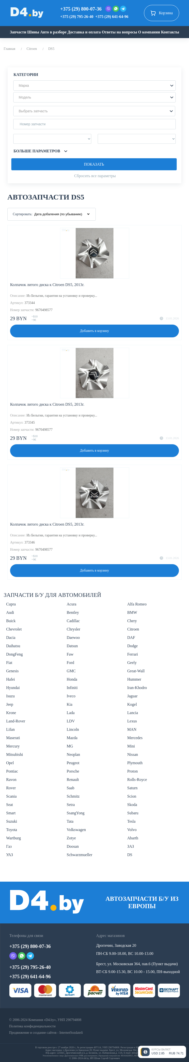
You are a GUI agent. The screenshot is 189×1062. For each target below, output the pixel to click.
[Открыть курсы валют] (162, 1052)
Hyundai (13, 688)
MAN (131, 729)
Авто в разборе (53, 32)
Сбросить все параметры (95, 176)
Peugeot (73, 763)
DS (129, 855)
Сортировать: (22, 214)
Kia (69, 704)
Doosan (73, 846)
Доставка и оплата (84, 32)
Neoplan (73, 754)
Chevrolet (14, 629)
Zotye (71, 838)
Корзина (161, 13)
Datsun (72, 646)
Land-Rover (15, 721)
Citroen (32, 49)
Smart (11, 813)
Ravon (11, 779)
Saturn (132, 788)
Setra (71, 805)
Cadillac (73, 621)
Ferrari (132, 654)
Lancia (132, 713)
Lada (71, 713)
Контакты (170, 32)
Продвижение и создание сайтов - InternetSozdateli (46, 1032)
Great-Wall (136, 671)
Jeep (9, 704)
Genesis (12, 671)
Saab (70, 788)
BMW (132, 612)
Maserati (13, 738)
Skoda (132, 805)
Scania (11, 796)
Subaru (132, 813)
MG (70, 746)
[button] (94, 85)
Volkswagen (76, 830)
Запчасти (18, 32)
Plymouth (134, 763)
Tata (70, 821)
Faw (70, 654)
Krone (11, 713)
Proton (132, 771)
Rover (11, 788)
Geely (132, 662)
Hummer (134, 679)
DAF (131, 637)
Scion (131, 796)
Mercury (13, 746)
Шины (33, 32)
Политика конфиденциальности (32, 1026)
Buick (11, 621)
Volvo (132, 830)
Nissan (132, 754)
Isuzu (10, 696)
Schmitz (73, 796)
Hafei (10, 679)
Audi (10, 612)
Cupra (11, 604)
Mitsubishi (14, 754)
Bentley (73, 612)
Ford (70, 662)
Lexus (132, 721)
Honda (72, 679)
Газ (9, 846)
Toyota (11, 830)
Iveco (71, 696)
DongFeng (14, 654)
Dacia (10, 637)
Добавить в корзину (94, 331)
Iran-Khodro (137, 688)
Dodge (132, 646)
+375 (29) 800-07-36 (81, 9)
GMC (71, 671)
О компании (149, 32)
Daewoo (73, 637)
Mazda (72, 738)
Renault (73, 779)
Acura (71, 604)
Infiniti (72, 688)
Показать (94, 164)
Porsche (73, 771)
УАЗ (9, 855)
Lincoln (73, 729)
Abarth (132, 838)
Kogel (132, 704)
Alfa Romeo (137, 604)
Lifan (10, 729)
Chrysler (73, 629)
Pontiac (12, 771)
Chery (132, 621)
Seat (9, 805)
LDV (71, 721)
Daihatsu (13, 646)
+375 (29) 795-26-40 (76, 16)
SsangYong (75, 813)
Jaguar (132, 696)
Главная (9, 49)
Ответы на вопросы (119, 32)
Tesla (131, 821)
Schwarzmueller (79, 855)
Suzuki (11, 821)
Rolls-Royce (137, 779)
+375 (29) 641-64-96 (111, 16)
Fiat (9, 662)
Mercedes (134, 738)
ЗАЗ (130, 846)
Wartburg (13, 838)
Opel (10, 763)
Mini (131, 746)
